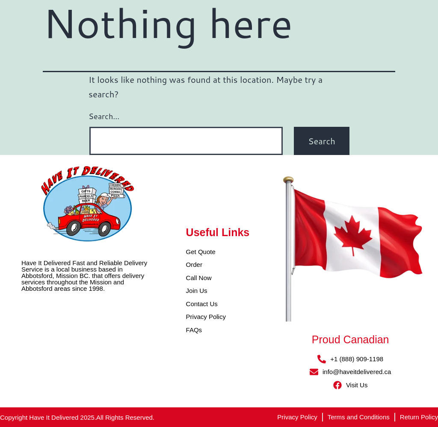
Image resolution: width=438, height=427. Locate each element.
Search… (104, 116)
